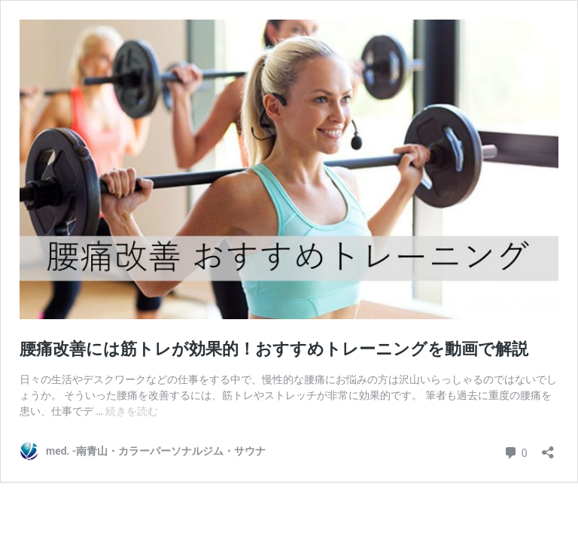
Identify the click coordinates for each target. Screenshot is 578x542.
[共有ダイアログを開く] (547, 447)
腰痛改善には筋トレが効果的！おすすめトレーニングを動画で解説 (274, 349)
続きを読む (131, 411)
